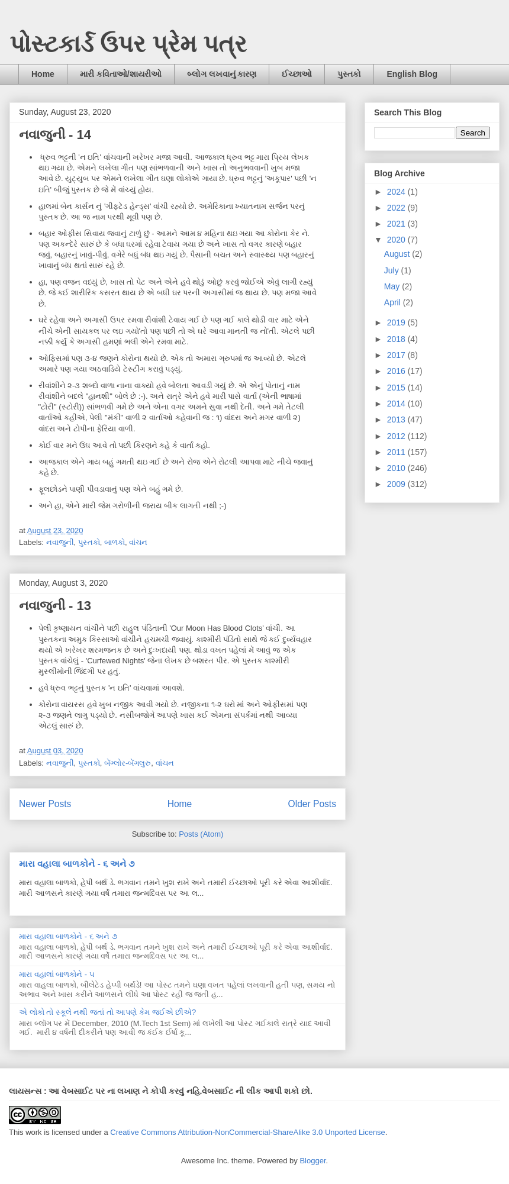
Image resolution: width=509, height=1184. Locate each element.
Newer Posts (45, 804)
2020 (397, 239)
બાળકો (114, 542)
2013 (397, 419)
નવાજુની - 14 (55, 134)
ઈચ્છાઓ (297, 74)
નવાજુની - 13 (55, 605)
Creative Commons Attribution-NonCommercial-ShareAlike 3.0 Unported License (247, 1132)
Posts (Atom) (201, 834)
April (393, 302)
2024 (397, 191)
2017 (397, 355)
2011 (397, 452)
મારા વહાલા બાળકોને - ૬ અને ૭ (76, 864)
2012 (397, 436)
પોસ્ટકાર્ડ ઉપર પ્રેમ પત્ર (128, 44)
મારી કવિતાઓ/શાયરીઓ (121, 74)
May (393, 286)
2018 (397, 339)
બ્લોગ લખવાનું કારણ (222, 74)
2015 (397, 387)
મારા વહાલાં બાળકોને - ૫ (57, 974)
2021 (397, 223)
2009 (397, 484)
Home (42, 74)
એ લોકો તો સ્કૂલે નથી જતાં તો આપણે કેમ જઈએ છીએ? (107, 1012)
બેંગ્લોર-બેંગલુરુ (127, 763)
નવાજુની (60, 542)
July (392, 270)
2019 (397, 322)
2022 (397, 207)
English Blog (411, 74)
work (33, 1132)
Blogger (312, 1160)
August (398, 254)
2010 (397, 468)
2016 (397, 371)
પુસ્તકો (349, 74)
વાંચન (138, 542)
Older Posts (312, 804)
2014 (397, 403)
